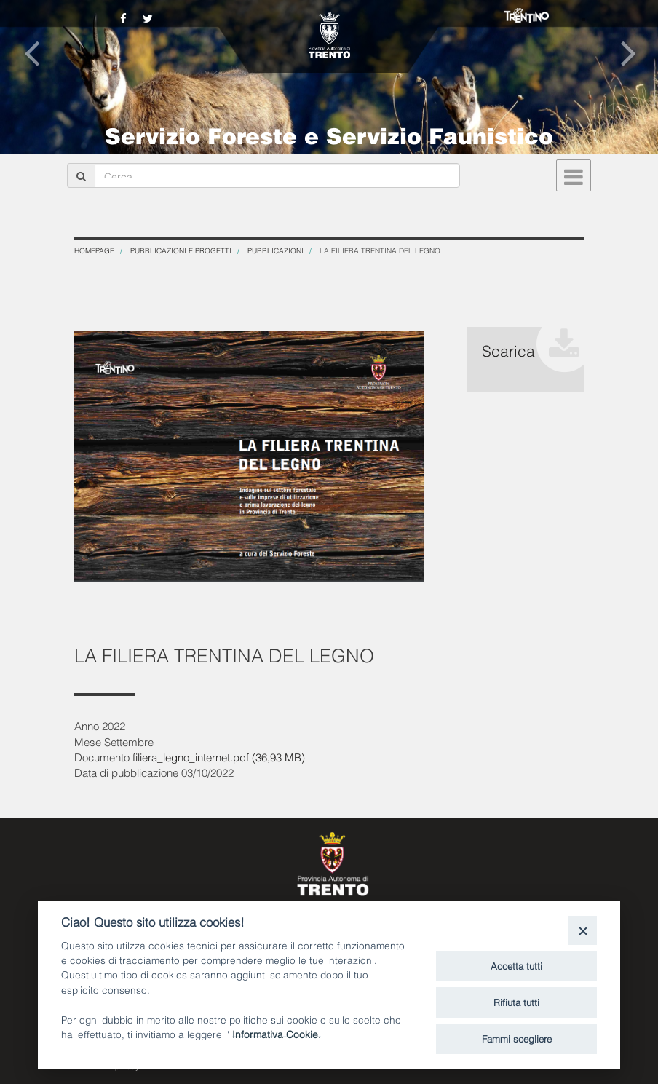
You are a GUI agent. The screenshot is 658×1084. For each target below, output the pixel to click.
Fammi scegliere (517, 1038)
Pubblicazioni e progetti (180, 250)
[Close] (582, 930)
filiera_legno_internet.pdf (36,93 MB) (218, 756)
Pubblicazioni (275, 250)
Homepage (94, 250)
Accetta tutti (516, 965)
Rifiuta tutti (516, 1002)
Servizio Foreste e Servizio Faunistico (329, 134)
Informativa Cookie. (276, 1033)
